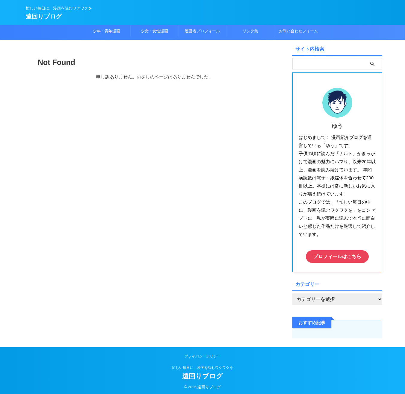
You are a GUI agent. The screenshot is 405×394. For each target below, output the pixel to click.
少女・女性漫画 (154, 31)
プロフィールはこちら (337, 256)
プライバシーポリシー (202, 355)
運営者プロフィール (202, 31)
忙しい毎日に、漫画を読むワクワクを (202, 366)
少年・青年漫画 (106, 31)
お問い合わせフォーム (298, 31)
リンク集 (250, 31)
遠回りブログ (44, 16)
